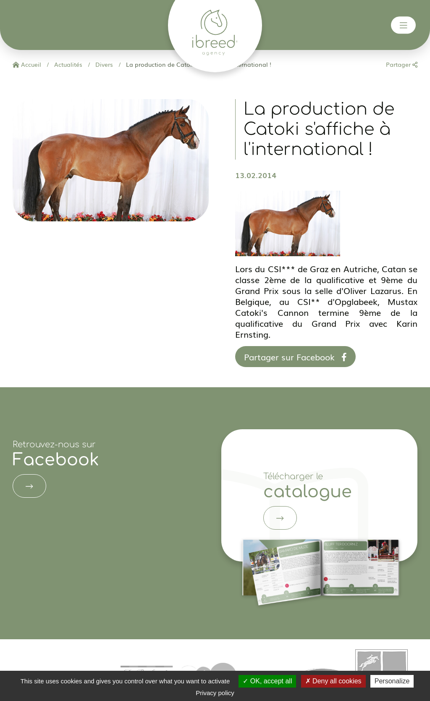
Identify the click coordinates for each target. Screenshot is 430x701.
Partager (401, 64)
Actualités (67, 64)
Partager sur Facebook (295, 356)
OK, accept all (267, 681)
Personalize (392, 681)
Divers (103, 64)
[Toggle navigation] (403, 25)
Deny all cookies (333, 681)
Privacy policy (215, 692)
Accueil (27, 64)
